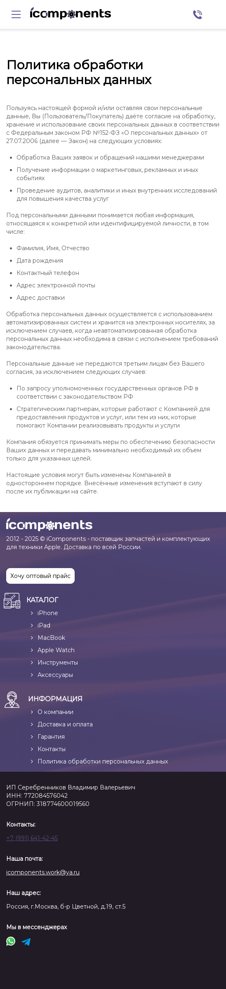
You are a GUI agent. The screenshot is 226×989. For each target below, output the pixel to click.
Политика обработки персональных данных (103, 761)
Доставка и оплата (65, 724)
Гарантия (51, 736)
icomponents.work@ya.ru (43, 872)
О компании (55, 712)
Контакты (52, 749)
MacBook (51, 637)
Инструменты (58, 662)
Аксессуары (55, 675)
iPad (44, 625)
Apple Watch (56, 650)
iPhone (48, 613)
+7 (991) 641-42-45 (32, 838)
